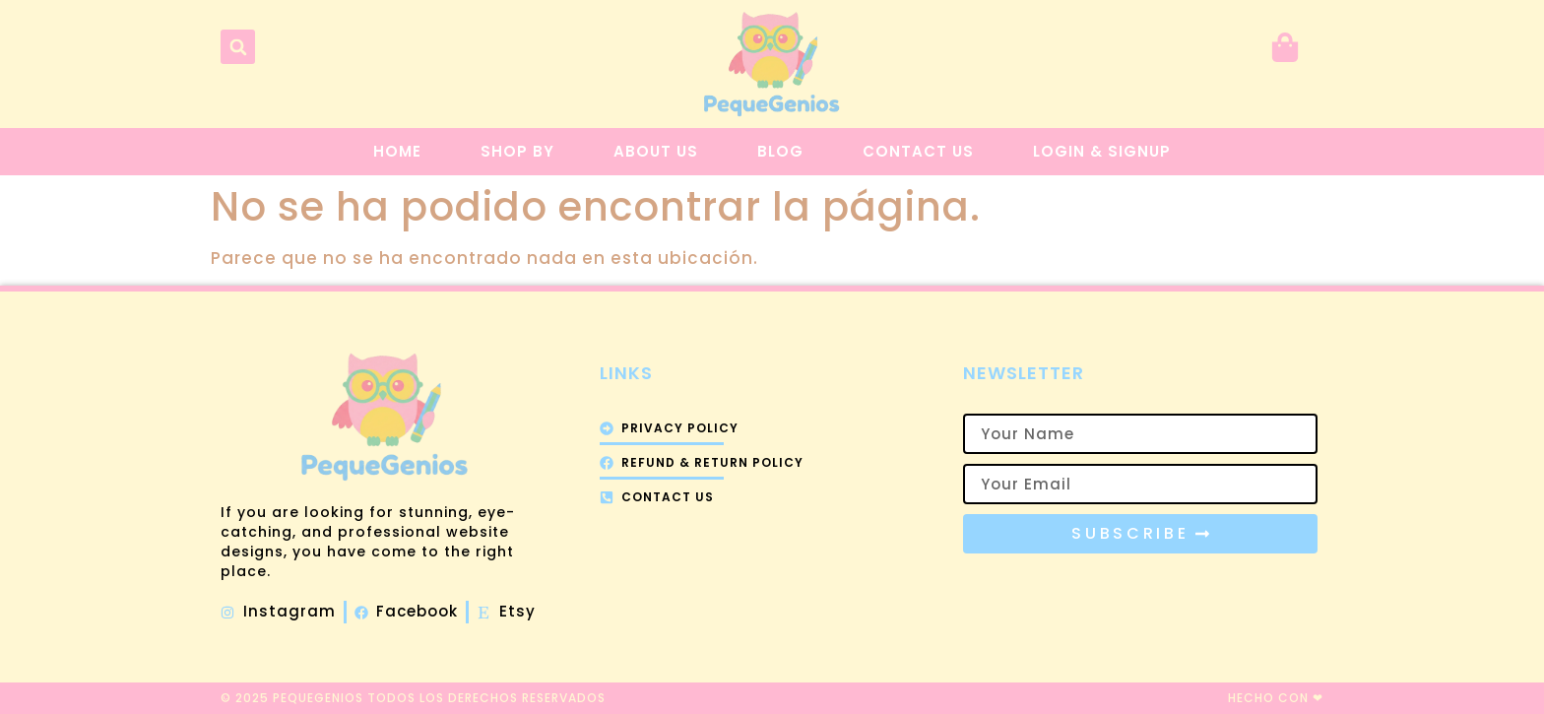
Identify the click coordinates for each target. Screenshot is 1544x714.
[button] (238, 47)
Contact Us (918, 151)
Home (397, 151)
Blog (780, 151)
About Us (655, 151)
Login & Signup (1102, 151)
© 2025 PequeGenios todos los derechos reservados (413, 697)
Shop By (517, 151)
